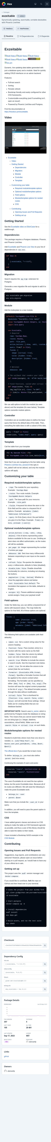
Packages (5, 12)
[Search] (41, 4)
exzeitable (8, 16)
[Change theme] (35, 4)
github (6, 1056)
